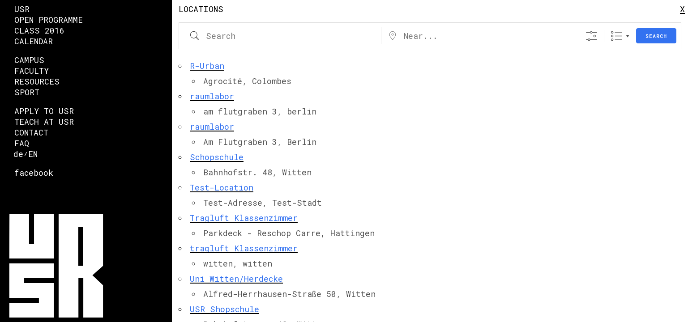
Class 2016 (39, 30)
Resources (37, 81)
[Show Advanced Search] (591, 36)
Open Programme (48, 19)
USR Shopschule (224, 309)
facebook (33, 172)
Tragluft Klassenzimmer (244, 217)
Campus (29, 60)
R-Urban (207, 65)
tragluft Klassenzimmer (244, 248)
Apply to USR (44, 111)
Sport (26, 92)
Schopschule (217, 157)
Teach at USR (44, 121)
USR (22, 9)
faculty (31, 70)
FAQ (21, 143)
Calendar (33, 41)
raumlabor (212, 96)
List (616, 36)
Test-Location (221, 187)
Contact (31, 132)
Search (656, 36)
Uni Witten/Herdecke (236, 278)
